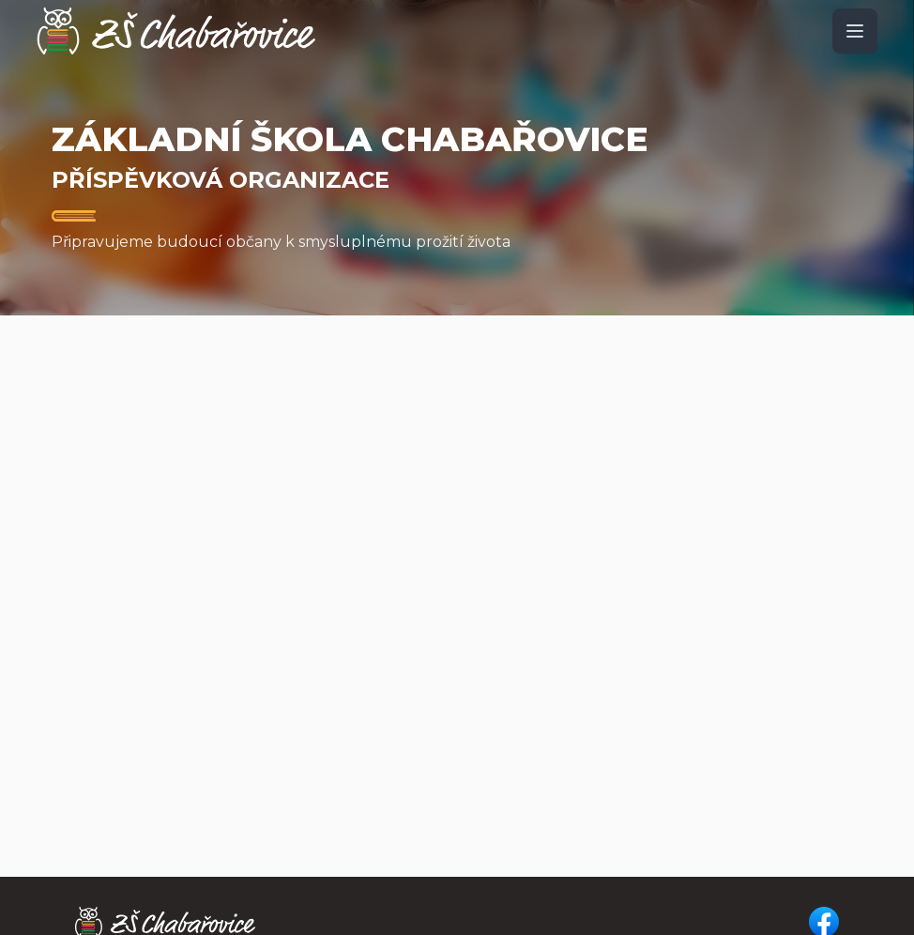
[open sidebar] (854, 31)
